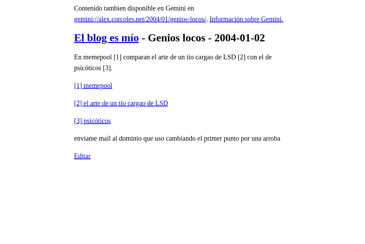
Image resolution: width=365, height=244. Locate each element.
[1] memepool (93, 85)
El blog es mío (106, 38)
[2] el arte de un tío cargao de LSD (121, 103)
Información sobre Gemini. (246, 19)
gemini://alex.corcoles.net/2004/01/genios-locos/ (140, 19)
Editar (82, 156)
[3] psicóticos (92, 120)
